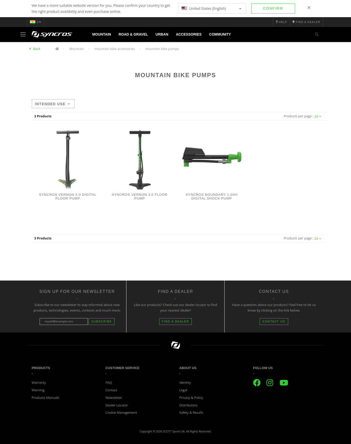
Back (36, 48)
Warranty (39, 382)
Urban (161, 34)
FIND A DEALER (175, 321)
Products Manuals (45, 397)
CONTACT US (273, 321)
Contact (111, 390)
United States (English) (211, 8)
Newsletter (113, 397)
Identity (185, 382)
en (35, 22)
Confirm (273, 8)
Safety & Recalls (191, 412)
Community (220, 34)
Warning (38, 390)
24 (317, 116)
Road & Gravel (133, 34)
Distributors (188, 405)
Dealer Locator (116, 405)
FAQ (108, 382)
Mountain (101, 34)
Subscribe (101, 321)
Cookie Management (121, 412)
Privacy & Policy (191, 397)
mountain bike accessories (114, 48)
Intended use (52, 104)
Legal (183, 390)
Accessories (189, 34)
